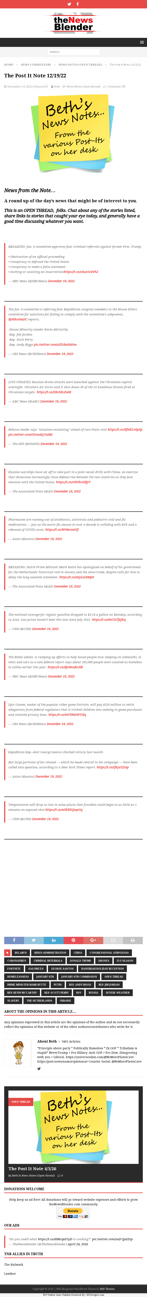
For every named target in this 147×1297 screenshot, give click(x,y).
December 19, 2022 (61, 281)
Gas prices (36, 968)
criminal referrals (48, 960)
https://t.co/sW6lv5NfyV (73, 482)
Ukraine (65, 1000)
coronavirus (16, 960)
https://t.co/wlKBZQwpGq (63, 810)
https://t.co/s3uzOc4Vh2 (81, 272)
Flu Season (125, 960)
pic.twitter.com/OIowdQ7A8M (30, 435)
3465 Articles (71, 1041)
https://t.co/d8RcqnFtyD (55, 1239)
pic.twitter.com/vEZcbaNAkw (55, 345)
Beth (57, 86)
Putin (58, 984)
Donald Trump (80, 960)
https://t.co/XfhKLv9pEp (125, 429)
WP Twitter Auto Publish (57, 1295)
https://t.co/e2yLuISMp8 (76, 577)
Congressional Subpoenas (109, 952)
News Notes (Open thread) (84, 86)
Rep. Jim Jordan (109, 984)
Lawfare (10, 1273)
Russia (93, 992)
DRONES (103, 960)
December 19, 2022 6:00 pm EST (28, 86)
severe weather (118, 992)
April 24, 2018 (78, 1244)
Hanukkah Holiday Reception (102, 968)
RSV (78, 992)
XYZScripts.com (95, 1295)
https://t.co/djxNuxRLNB (65, 667)
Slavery (13, 1000)
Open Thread (113, 976)
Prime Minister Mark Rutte (26, 984)
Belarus (21, 952)
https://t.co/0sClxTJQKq (108, 620)
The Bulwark (13, 1264)
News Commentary (36, 64)
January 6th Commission (79, 976)
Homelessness (18, 976)
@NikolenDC (17, 319)
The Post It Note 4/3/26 (32, 1168)
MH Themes (107, 1289)
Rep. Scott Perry (56, 992)
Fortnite (14, 968)
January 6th (45, 976)
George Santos (62, 968)
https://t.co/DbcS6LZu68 (54, 392)
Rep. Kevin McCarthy (22, 992)
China (78, 952)
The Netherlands (39, 1000)
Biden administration (50, 952)
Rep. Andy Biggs (80, 984)
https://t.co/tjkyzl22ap (113, 767)
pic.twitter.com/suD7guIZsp (112, 1239)
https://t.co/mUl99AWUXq (67, 715)
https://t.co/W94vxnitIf (61, 530)
